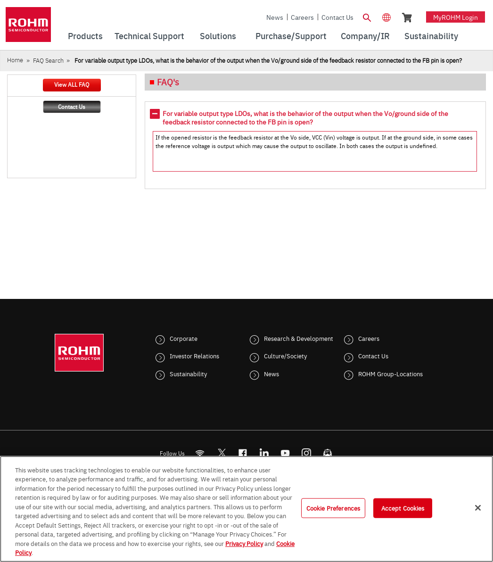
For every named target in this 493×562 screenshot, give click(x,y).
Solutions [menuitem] (218, 35)
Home (15, 60)
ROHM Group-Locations (390, 373)
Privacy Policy (244, 543)
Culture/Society (285, 355)
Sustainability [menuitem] (431, 35)
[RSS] (200, 453)
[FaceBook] (243, 453)
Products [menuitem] (85, 35)
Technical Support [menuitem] (149, 35)
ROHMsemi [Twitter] (221, 453)
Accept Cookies (403, 508)
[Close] (478, 507)
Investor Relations (194, 355)
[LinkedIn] (264, 453)
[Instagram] (306, 453)
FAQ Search (48, 60)
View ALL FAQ (71, 84)
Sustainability (188, 373)
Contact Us (337, 17)
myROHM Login (455, 17)
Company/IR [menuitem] (365, 35)
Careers (302, 17)
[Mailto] (328, 453)
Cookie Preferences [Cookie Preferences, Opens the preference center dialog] (333, 508)
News (274, 17)
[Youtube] (285, 453)
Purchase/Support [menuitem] (291, 35)
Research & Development (298, 338)
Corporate (183, 338)
